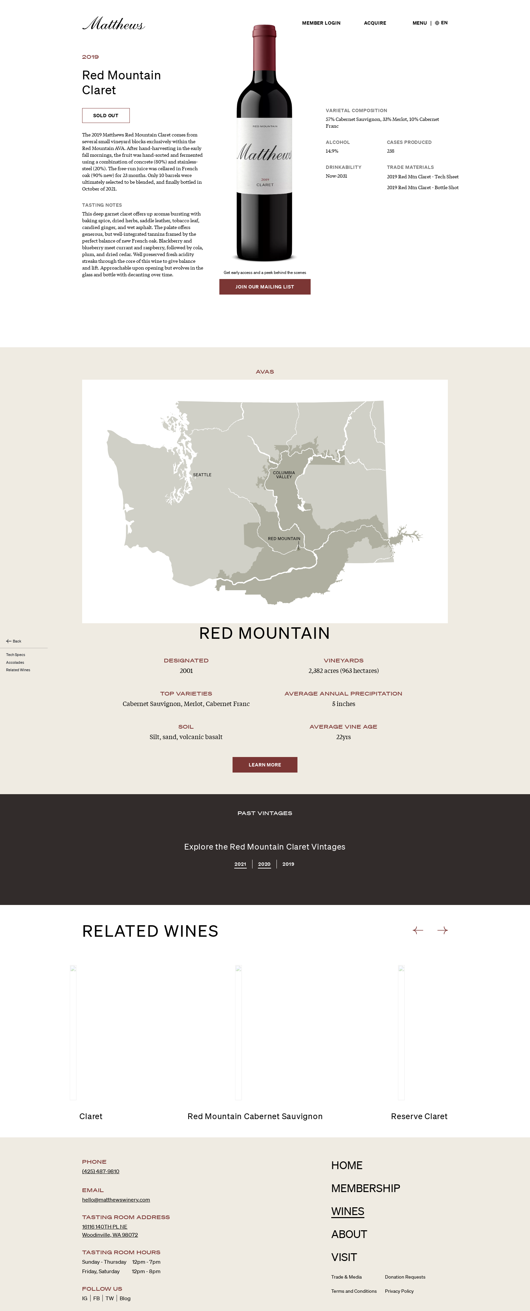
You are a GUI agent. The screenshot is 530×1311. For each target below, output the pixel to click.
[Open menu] (420, 22)
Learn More (265, 733)
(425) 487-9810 (100, 1139)
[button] (419, 898)
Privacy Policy (399, 1259)
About (349, 1202)
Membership (365, 1156)
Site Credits (438, 1304)
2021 (240, 832)
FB (96, 1266)
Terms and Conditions (354, 1259)
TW (109, 1266)
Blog (125, 1266)
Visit (344, 1225)
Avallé (383, 1304)
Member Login (321, 23)
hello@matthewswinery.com (116, 1167)
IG (85, 1266)
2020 (264, 832)
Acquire (375, 23)
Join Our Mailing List (265, 286)
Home (347, 1133)
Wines (347, 1179)
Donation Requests (405, 1245)
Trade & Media (346, 1245)
